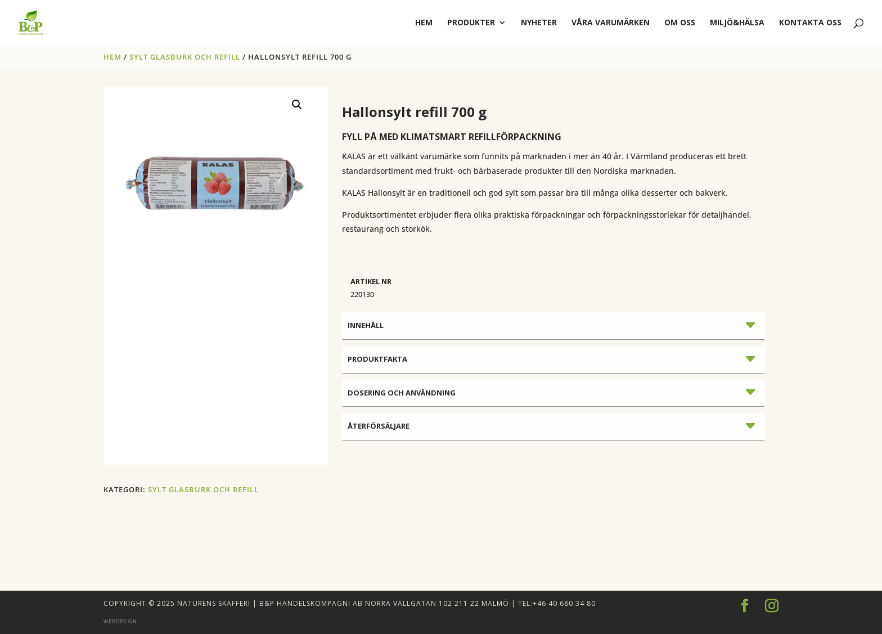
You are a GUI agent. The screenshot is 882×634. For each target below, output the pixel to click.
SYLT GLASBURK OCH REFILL (184, 57)
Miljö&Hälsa (737, 23)
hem (424, 23)
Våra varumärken (611, 23)
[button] (297, 105)
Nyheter (539, 23)
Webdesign (120, 621)
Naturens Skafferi (213, 603)
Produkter (471, 23)
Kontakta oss (810, 23)
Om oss (679, 23)
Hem (113, 57)
